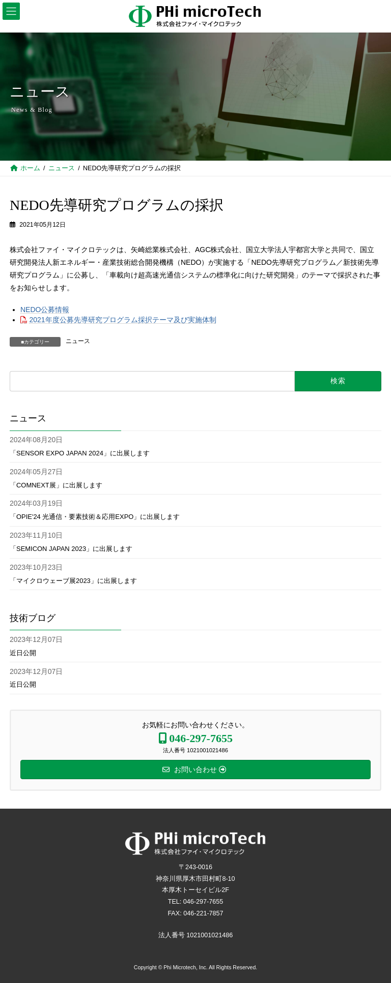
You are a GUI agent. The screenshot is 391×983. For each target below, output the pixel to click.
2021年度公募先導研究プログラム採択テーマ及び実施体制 (123, 320)
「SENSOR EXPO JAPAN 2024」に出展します (80, 453)
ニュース (78, 341)
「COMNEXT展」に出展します (56, 485)
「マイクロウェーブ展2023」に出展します (73, 581)
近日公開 (23, 653)
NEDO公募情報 (44, 309)
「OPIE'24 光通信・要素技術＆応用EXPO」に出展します (95, 517)
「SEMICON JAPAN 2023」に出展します (71, 548)
